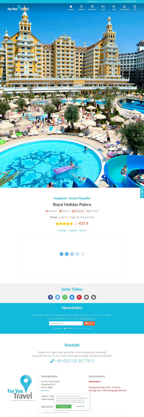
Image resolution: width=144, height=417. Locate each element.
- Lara (58, 217)
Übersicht (72, 230)
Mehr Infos (81, 402)
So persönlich (92, 1)
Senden (89, 323)
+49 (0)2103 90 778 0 (129, 1)
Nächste (83, 230)
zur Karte (45, 391)
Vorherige (61, 230)
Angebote (60, 198)
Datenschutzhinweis (83, 328)
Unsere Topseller (79, 198)
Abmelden (69, 328)
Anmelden (57, 328)
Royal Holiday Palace (72, 204)
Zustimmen (64, 406)
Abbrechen (80, 406)
